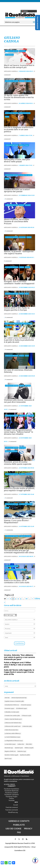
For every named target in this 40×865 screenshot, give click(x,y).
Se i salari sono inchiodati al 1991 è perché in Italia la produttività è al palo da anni (19, 340)
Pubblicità (19, 825)
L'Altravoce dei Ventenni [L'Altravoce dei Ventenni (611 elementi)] (13, 722)
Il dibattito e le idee (25, 536)
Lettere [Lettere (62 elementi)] (21, 744)
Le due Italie (23, 415)
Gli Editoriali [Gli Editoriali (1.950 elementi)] (21, 708)
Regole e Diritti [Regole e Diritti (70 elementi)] (10, 751)
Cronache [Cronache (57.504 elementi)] (26, 705)
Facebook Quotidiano (11, 789)
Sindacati (31, 415)
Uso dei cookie (13, 828)
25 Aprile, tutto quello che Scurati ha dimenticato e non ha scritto (19, 97)
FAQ (19, 832)
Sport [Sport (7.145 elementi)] (8, 758)
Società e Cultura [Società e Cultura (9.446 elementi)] (11, 755)
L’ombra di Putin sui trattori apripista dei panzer (17, 190)
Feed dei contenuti (12, 807)
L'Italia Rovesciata (24, 113)
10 (26, 598)
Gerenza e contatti (18, 821)
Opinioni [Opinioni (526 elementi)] (19, 747)
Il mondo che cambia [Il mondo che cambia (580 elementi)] (12, 715)
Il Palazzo (22, 474)
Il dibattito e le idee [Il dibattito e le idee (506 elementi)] (12, 712)
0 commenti (9, 199)
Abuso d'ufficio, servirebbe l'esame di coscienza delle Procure (16, 221)
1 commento (9, 530)
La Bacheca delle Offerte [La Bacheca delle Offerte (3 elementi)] (13, 733)
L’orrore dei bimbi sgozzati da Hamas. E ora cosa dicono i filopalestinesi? (18, 520)
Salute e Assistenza (11, 451)
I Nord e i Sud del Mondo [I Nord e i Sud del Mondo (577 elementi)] (13, 719)
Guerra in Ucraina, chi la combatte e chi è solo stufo (16, 581)
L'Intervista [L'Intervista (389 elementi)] (27, 726)
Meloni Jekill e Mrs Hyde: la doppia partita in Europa (16, 309)
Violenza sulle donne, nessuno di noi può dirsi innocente (19, 401)
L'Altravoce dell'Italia (11, 51)
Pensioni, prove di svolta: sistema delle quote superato (17, 463)
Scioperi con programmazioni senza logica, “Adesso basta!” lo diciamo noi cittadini (18, 432)
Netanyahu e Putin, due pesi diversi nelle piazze (17, 160)
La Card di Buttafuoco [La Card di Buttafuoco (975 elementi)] (12, 737)
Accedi (15, 805)
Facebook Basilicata (11, 791)
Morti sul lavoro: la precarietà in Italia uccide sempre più (19, 66)
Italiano (24, 11)
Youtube (11, 800)
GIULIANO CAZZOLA (11, 71)
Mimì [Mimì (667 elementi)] (29, 744)
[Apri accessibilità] (35, 860)
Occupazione (9, 54)
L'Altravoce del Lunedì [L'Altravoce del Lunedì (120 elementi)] (12, 726)
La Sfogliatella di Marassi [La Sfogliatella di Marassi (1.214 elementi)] (14, 740)
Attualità (28, 81)
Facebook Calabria (11, 793)
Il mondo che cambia (25, 175)
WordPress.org (13, 812)
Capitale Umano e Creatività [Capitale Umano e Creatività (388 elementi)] (14, 701)
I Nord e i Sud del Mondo (12, 569)
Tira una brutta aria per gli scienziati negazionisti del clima (19, 551)
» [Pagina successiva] (32, 598)
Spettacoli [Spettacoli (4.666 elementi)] (25, 755)
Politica (21, 145)
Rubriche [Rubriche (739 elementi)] (22, 751)
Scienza (7, 539)
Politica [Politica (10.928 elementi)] (29, 747)
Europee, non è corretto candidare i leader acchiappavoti (19, 282)
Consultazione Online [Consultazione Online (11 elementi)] (12, 705)
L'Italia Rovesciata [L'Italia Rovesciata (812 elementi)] (11, 730)
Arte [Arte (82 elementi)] (7, 697)
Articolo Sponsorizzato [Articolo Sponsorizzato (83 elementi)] (19, 697)
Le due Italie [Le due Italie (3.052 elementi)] (10, 744)
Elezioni (27, 267)
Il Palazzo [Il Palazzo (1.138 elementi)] (26, 715)
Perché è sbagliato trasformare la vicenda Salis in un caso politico (18, 129)
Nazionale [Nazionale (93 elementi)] (9, 747)
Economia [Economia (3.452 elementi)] (9, 708)
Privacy (28, 828)
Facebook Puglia (11, 796)
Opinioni (21, 81)
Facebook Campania (11, 794)
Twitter (11, 798)
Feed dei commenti (11, 810)
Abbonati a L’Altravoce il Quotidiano (16, 776)
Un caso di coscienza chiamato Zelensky (18, 371)
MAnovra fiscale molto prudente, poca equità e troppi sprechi (19, 489)
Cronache (22, 51)
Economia (22, 237)
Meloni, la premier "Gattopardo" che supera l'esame (19, 252)
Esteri (7, 116)
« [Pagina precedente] (8, 598)
